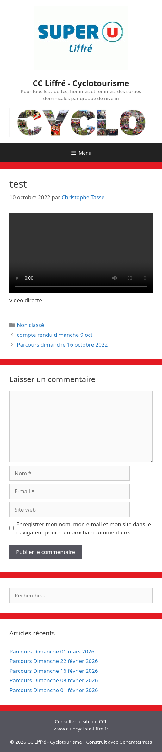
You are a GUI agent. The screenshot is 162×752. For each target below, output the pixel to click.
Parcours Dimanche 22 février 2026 (53, 661)
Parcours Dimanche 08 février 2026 (53, 680)
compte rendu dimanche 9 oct (54, 334)
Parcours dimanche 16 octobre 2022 (62, 344)
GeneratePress (135, 742)
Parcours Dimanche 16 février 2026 (53, 670)
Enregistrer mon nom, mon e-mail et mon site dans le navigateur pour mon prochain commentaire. (83, 528)
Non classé (30, 324)
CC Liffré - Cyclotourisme (81, 83)
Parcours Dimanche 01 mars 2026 (51, 651)
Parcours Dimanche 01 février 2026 (53, 690)
